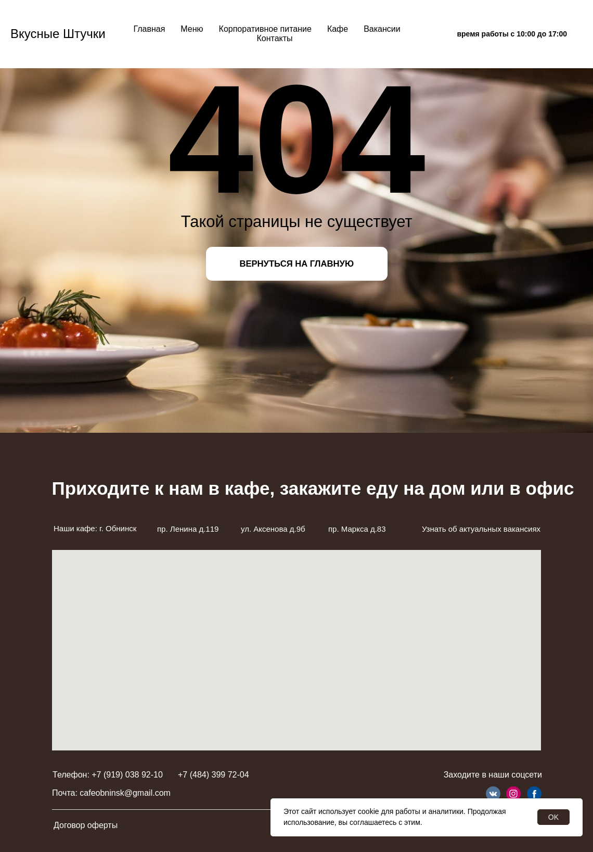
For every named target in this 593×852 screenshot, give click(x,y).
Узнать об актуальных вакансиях (481, 528)
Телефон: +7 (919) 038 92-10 (108, 774)
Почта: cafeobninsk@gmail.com (111, 792)
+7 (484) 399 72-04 (213, 774)
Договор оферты (86, 825)
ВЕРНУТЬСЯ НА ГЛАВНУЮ (296, 264)
